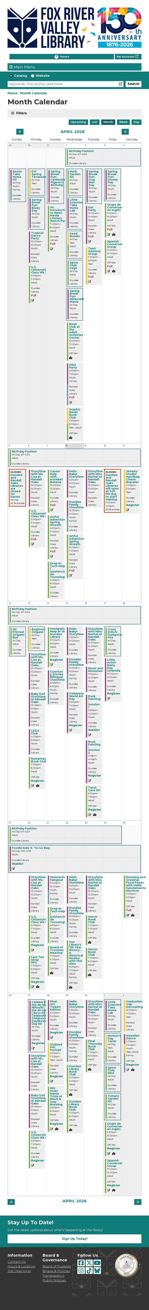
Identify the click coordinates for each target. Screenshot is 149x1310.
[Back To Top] (22, 1303)
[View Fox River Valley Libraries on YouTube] (97, 1263)
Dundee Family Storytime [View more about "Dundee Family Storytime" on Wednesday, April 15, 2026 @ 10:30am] (76, 662)
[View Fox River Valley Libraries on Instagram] (81, 1270)
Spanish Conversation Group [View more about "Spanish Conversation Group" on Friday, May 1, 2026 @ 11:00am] (117, 1163)
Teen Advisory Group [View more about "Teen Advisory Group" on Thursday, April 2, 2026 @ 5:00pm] (94, 251)
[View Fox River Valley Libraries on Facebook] (81, 1263)
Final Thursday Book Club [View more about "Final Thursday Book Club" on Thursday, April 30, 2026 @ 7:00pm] (95, 1045)
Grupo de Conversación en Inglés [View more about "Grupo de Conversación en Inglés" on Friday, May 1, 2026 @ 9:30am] (117, 1126)
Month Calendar (33, 93)
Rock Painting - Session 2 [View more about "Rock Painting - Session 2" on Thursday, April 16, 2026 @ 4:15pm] (94, 747)
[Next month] (125, 132)
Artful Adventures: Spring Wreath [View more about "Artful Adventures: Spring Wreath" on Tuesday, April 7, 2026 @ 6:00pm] (59, 520)
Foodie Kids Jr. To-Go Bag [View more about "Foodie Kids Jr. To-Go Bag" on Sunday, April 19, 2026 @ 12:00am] (31, 848)
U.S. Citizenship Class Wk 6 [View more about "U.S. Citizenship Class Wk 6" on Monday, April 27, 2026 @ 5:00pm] (39, 1135)
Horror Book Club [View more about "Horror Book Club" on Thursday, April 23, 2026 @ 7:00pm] (93, 952)
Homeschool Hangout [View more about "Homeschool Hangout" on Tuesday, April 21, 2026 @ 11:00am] (59, 878)
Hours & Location (22, 1266)
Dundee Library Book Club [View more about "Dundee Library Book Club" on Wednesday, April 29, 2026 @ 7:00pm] (75, 1105)
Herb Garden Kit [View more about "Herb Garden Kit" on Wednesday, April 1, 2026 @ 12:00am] (75, 174)
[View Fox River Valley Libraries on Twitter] (89, 1263)
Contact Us (17, 1262)
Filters (21, 113)
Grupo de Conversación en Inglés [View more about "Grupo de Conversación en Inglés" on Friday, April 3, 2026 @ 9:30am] (117, 207)
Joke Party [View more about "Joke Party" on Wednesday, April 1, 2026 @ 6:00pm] (73, 366)
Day (136, 122)
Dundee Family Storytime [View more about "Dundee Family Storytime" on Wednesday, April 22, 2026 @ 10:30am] (76, 910)
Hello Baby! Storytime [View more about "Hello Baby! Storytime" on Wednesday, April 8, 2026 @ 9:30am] (76, 474)
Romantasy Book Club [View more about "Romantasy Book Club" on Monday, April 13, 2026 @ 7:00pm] (39, 760)
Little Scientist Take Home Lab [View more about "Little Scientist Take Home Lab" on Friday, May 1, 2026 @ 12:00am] (114, 1007)
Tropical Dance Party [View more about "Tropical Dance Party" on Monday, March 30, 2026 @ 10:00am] (37, 236)
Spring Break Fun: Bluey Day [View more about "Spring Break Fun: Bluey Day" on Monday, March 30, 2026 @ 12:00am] (36, 205)
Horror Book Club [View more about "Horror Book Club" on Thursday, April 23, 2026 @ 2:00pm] (93, 919)
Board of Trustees (56, 1266)
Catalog (20, 76)
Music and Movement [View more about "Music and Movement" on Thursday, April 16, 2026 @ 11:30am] (96, 669)
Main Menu (22, 66)
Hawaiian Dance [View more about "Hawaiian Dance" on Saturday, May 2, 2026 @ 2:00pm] (132, 1037)
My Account (125, 56)
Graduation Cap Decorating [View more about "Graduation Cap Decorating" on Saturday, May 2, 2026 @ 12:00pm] (134, 1004)
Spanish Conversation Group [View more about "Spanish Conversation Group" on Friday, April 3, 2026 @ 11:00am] (117, 244)
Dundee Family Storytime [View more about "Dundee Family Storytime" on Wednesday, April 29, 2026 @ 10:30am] (76, 1035)
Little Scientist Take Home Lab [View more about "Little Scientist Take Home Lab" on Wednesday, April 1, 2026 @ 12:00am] (76, 205)
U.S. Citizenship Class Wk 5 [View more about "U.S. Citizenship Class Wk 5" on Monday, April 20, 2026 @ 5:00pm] (39, 919)
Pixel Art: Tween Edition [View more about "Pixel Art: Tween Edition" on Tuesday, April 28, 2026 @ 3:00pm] (55, 1005)
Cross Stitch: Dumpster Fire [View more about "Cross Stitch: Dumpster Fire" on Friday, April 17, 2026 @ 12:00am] (115, 633)
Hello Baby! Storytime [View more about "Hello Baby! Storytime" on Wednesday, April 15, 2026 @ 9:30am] (76, 631)
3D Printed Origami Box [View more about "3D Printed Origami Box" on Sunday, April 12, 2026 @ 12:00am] (18, 633)
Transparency (53, 1276)
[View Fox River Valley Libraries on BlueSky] (97, 1270)
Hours (69, 57)
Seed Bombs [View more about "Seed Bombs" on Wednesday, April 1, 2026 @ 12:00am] (75, 235)
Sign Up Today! (74, 1239)
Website (43, 76)
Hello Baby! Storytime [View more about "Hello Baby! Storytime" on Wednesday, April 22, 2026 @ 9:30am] (76, 880)
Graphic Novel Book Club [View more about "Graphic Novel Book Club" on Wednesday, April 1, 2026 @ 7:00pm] (74, 413)
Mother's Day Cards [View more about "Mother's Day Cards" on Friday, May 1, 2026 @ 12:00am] (114, 1038)
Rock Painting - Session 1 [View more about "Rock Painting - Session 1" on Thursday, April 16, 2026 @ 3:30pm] (94, 701)
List (94, 122)
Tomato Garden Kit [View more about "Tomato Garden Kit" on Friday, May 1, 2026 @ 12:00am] (113, 1099)
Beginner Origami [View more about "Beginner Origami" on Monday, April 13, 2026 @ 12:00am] (38, 630)
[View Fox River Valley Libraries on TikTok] (89, 1270)
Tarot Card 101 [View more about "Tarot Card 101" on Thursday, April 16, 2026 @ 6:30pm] (94, 789)
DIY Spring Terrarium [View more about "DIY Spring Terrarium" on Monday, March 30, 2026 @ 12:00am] (39, 174)
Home (12, 93)
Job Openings (19, 1271)
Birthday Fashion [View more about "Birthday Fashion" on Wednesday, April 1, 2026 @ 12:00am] (81, 151)
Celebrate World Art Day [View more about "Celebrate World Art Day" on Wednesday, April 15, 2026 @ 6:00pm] (76, 696)
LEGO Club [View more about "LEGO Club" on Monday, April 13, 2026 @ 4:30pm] (35, 732)
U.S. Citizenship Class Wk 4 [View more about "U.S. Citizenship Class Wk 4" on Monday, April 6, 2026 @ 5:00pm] (39, 513)
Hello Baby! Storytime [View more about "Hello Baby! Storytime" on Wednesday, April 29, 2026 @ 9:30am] (76, 1004)
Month (108, 122)
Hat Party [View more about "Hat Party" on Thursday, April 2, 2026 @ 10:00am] (92, 208)
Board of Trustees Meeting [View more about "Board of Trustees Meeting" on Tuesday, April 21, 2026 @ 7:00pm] (57, 950)
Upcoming (78, 122)
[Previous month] (19, 132)
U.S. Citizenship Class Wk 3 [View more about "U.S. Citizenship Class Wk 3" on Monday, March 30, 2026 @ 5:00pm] (39, 270)
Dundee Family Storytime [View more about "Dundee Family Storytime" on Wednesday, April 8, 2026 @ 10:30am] (76, 505)
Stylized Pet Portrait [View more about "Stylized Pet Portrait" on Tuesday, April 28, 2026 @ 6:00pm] (56, 1047)
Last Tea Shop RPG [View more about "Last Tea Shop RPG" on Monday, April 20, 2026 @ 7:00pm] (37, 960)
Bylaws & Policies (56, 1271)
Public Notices (54, 1280)
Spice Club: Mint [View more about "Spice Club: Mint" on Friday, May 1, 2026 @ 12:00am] (112, 1070)
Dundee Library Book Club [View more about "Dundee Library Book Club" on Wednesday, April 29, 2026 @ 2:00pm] (75, 1070)
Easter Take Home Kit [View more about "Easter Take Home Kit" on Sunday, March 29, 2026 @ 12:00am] (17, 175)
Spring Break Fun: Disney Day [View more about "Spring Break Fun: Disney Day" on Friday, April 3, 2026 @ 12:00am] (113, 177)
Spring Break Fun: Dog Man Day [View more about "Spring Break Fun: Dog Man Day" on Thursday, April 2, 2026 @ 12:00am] (93, 178)
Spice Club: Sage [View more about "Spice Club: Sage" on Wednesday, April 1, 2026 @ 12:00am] (74, 265)
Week (123, 122)
